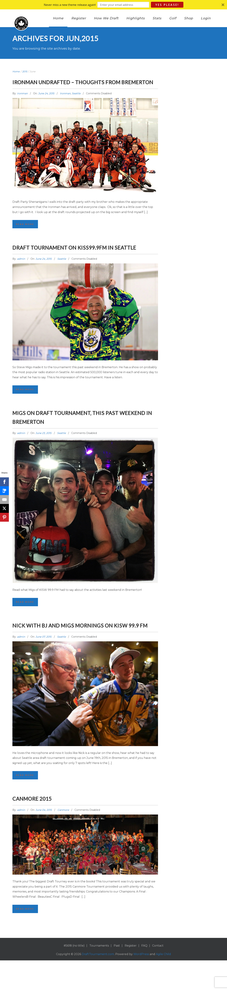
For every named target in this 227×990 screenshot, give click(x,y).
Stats (157, 18)
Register (78, 18)
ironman (22, 102)
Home (58, 18)
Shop (188, 18)
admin (21, 277)
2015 (24, 71)
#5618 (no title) (74, 975)
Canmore (63, 838)
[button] (113, 4)
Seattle (76, 102)
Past (117, 975)
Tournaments (99, 975)
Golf (172, 18)
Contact (158, 975)
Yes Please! (167, 5)
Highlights (135, 18)
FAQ (144, 975)
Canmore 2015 (38, 827)
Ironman (65, 102)
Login (206, 18)
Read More (25, 233)
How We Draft (106, 18)
